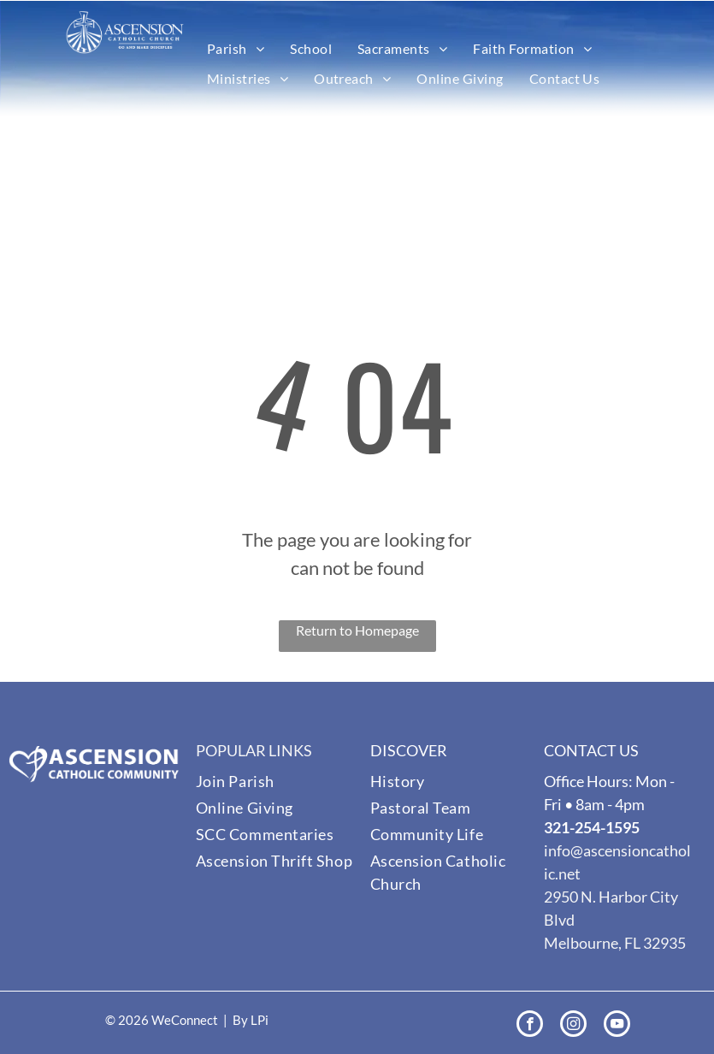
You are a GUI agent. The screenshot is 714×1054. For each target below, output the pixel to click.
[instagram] (573, 1025)
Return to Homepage (357, 630)
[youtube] (617, 1025)
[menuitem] (235, 48)
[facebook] (529, 1025)
